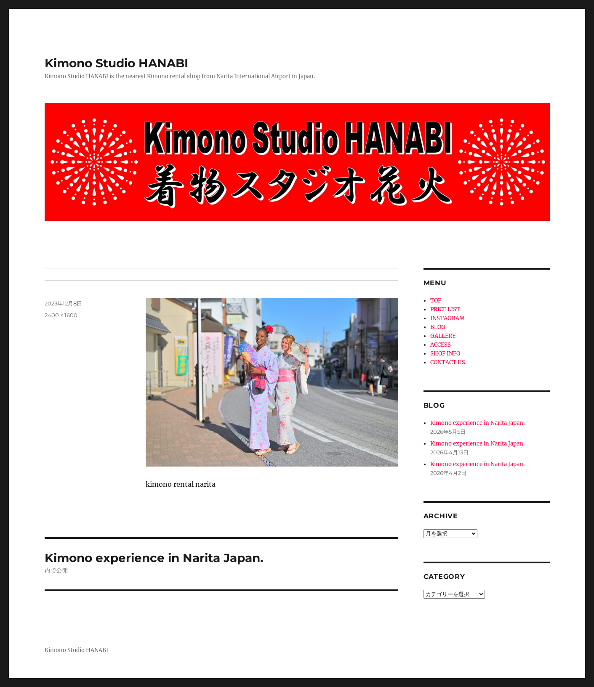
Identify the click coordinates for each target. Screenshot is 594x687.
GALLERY (442, 336)
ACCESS (440, 344)
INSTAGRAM (447, 318)
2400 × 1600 (61, 315)
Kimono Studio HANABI (116, 63)
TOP (435, 300)
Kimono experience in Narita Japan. (477, 423)
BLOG (437, 327)
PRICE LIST (445, 309)
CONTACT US (447, 362)
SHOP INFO (445, 353)
